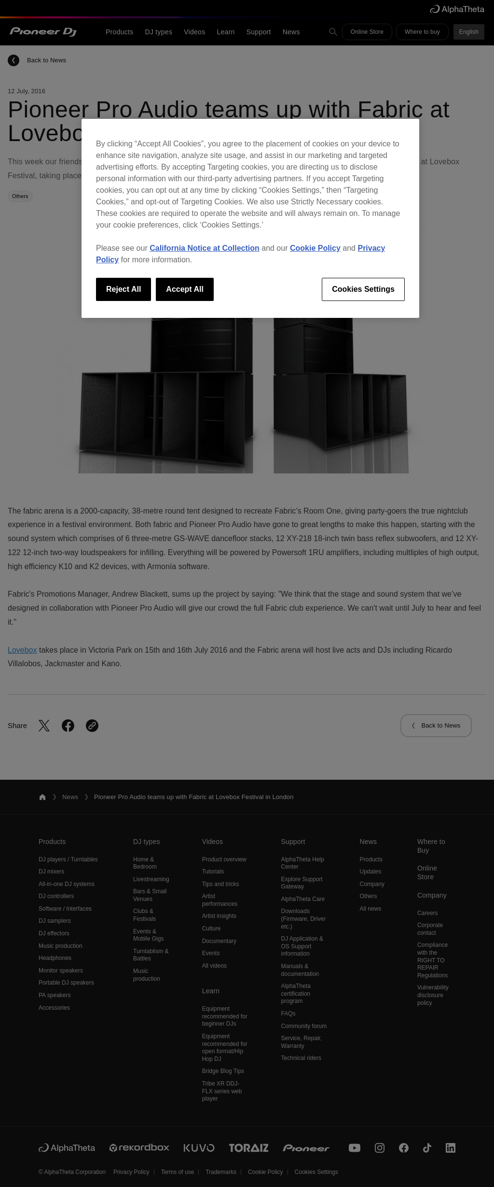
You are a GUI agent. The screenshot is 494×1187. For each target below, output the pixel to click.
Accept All (185, 289)
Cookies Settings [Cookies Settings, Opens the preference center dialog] (363, 289)
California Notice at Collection (205, 248)
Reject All (123, 289)
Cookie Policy (315, 248)
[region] (250, 218)
